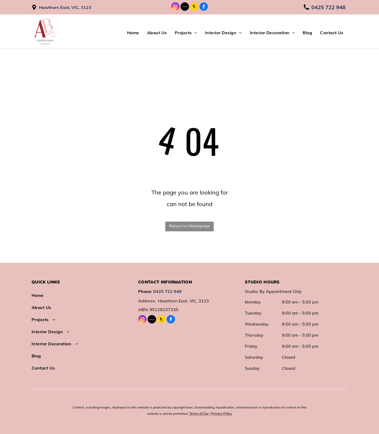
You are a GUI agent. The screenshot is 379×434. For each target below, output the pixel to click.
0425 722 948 (167, 291)
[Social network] (185, 7)
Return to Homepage (189, 225)
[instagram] (175, 7)
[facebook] (204, 7)
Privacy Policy (221, 414)
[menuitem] (133, 32)
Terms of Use (199, 414)
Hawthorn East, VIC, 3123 (65, 7)
